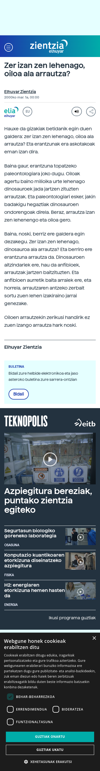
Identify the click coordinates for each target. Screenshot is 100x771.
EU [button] (28, 111)
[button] (8, 47)
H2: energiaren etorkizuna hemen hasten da (34, 590)
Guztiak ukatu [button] (50, 749)
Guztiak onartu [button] (50, 736)
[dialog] (50, 702)
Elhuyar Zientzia (20, 91)
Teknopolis (26, 420)
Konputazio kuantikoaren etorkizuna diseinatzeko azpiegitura (34, 560)
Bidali (18, 394)
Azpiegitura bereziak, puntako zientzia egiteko (48, 500)
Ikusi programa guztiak (72, 617)
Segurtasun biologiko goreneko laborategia (30, 533)
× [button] (94, 638)
